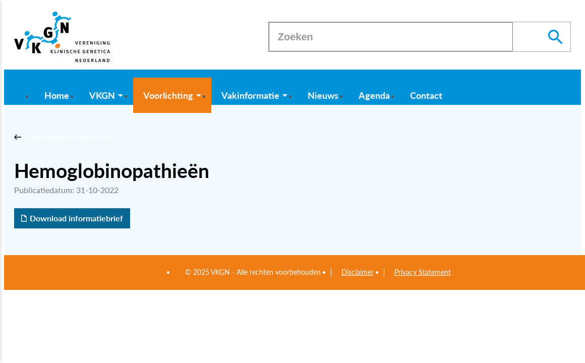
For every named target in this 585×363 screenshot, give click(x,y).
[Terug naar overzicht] (62, 137)
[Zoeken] (391, 36)
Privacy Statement (422, 272)
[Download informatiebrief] (72, 218)
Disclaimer (357, 272)
